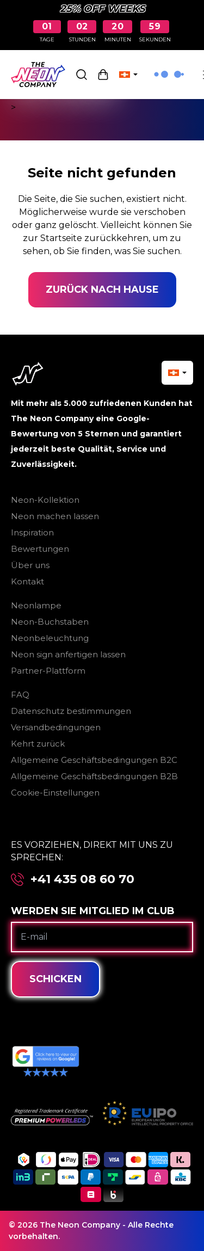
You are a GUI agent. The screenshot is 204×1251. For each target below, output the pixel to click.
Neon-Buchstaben (50, 622)
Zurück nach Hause (102, 289)
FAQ (20, 694)
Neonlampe (36, 605)
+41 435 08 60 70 (82, 879)
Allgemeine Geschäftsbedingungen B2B (94, 776)
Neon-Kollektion (45, 500)
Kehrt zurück (38, 743)
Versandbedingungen (56, 727)
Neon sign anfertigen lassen (68, 654)
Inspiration (32, 532)
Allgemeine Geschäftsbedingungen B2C (94, 760)
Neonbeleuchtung (50, 638)
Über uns (30, 565)
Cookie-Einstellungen (55, 792)
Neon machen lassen (55, 516)
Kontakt (27, 581)
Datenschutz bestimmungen (71, 711)
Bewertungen (40, 549)
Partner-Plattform (48, 670)
